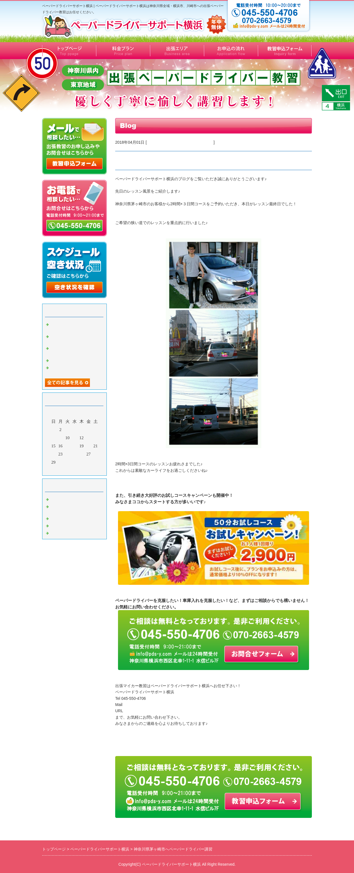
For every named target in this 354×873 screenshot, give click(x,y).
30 (60, 462)
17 (67, 446)
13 (89, 438)
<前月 (63, 470)
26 (82, 454)
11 (74, 438)
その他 (57, 524)
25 (74, 454)
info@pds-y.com (138, 704)
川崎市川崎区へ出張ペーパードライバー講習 (76, 369)
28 (96, 454)
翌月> (85, 470)
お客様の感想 (63, 498)
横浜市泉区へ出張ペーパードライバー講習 (76, 325)
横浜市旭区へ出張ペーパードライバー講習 (76, 349)
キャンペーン (63, 517)
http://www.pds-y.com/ (143, 711)
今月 (74, 470)
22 (53, 454)
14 (96, 438)
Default (57, 532)
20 (89, 446)
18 (74, 446)
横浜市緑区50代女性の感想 (76, 359)
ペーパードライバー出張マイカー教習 (180, 142)
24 (67, 454)
